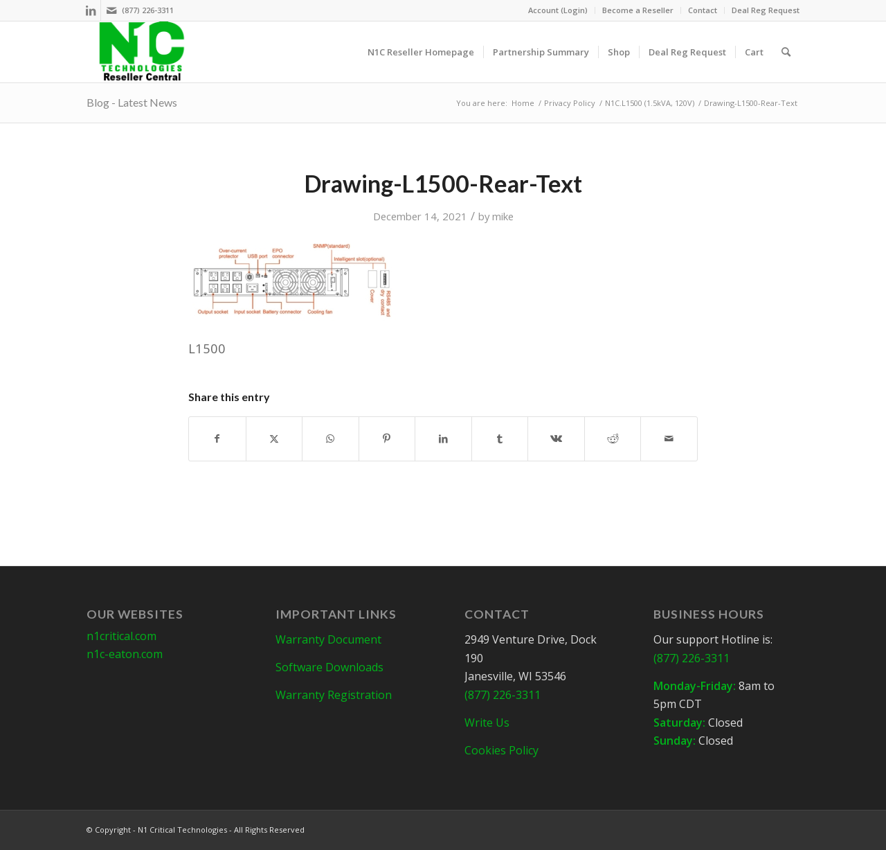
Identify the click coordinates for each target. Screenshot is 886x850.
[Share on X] (274, 438)
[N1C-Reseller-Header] (142, 51)
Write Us (486, 722)
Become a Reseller (637, 10)
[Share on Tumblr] (500, 438)
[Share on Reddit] (613, 438)
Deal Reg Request (765, 10)
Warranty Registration (333, 694)
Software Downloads (329, 667)
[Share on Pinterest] (387, 438)
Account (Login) (558, 10)
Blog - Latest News (132, 102)
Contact (702, 10)
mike (503, 216)
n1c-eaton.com (125, 654)
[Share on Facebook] (217, 438)
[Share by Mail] (669, 438)
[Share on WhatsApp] (330, 438)
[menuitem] (558, 10)
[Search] (785, 51)
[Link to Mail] (111, 10)
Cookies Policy (501, 750)
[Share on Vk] (556, 438)
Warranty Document (328, 639)
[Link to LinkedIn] (90, 10)
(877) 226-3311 (148, 10)
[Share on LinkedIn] (443, 438)
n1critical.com (121, 636)
